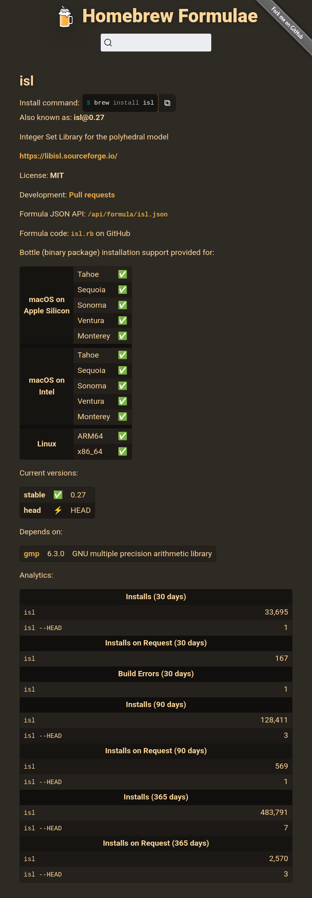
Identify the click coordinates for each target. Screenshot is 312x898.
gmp (31, 553)
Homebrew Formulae (170, 16)
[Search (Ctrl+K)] (156, 42)
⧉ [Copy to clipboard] (167, 103)
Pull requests (92, 194)
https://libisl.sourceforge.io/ (68, 156)
